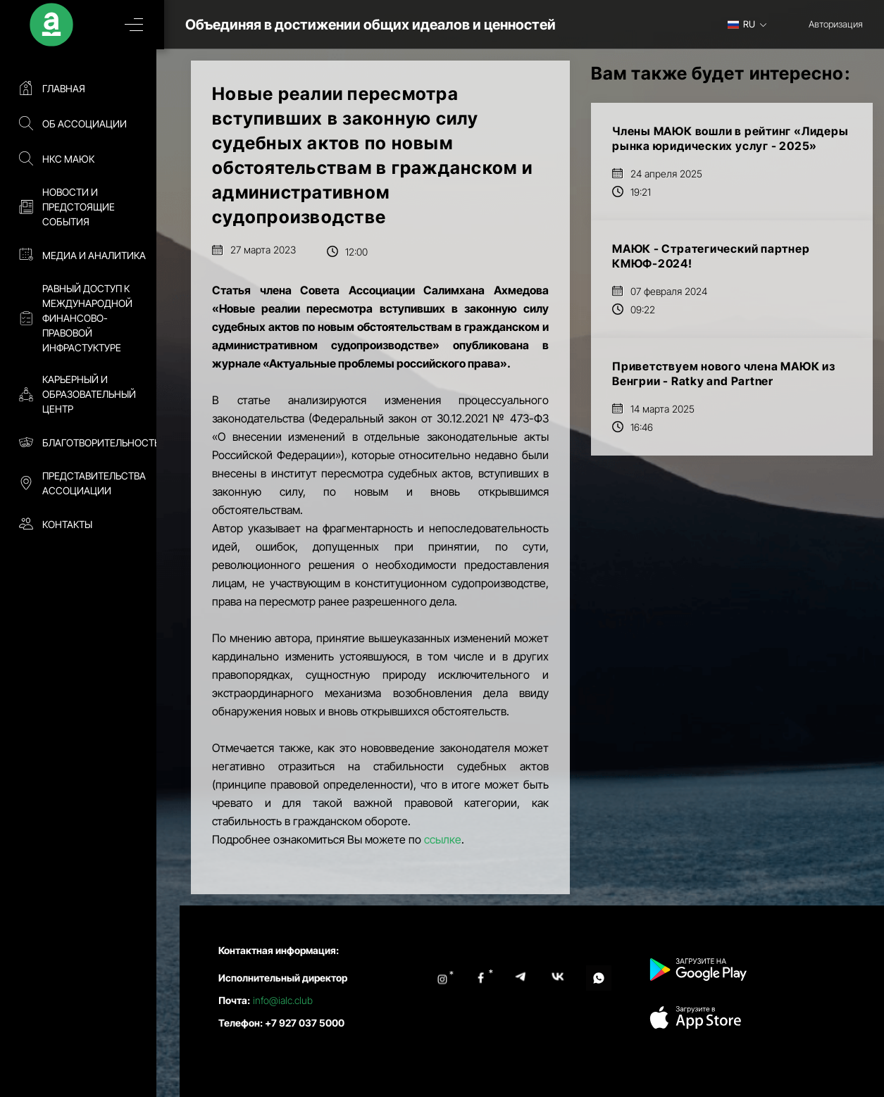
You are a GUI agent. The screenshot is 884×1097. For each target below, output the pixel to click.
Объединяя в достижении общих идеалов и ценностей (386, 24)
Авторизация (836, 24)
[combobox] (752, 24)
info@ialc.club (283, 1000)
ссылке (442, 839)
